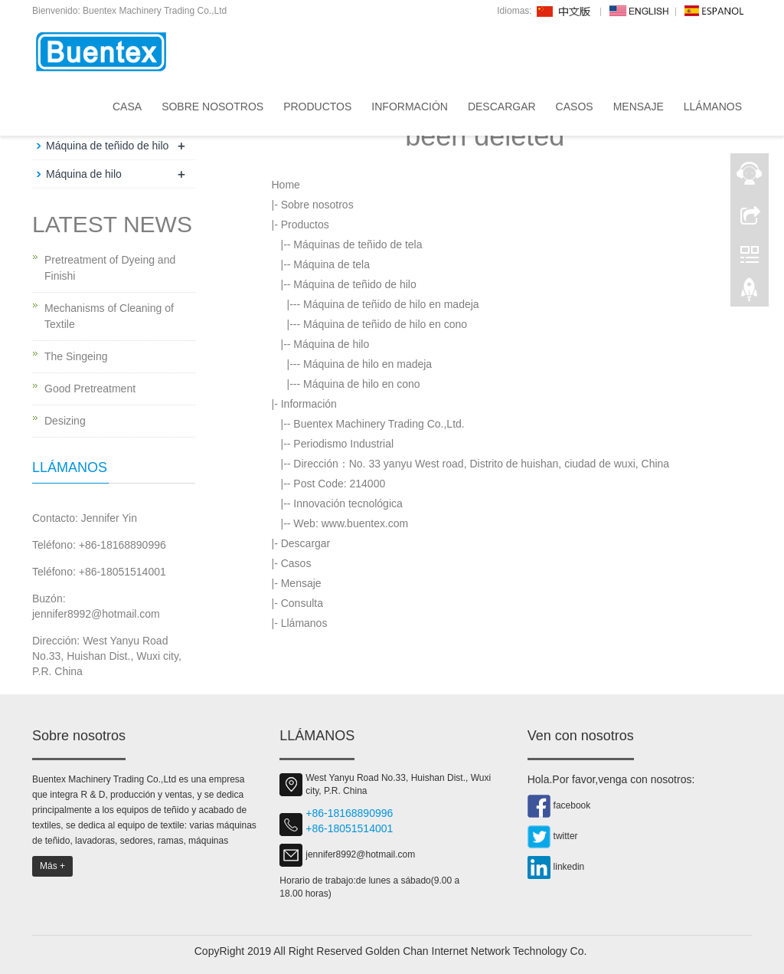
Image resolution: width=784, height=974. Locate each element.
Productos (317, 106)
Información (409, 106)
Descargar (502, 106)
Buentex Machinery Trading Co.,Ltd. (378, 424)
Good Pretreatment (90, 388)
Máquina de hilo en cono (361, 384)
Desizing (65, 421)
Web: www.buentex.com (350, 523)
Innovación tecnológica (347, 503)
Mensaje (638, 106)
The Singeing (76, 356)
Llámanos (713, 106)
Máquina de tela (331, 264)
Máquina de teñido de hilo (354, 284)
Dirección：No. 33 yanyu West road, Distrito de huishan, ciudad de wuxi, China (481, 463)
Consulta (302, 603)
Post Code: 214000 (339, 483)
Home (286, 185)
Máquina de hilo (331, 344)
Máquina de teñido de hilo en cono (385, 324)
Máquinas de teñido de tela (357, 244)
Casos (574, 106)
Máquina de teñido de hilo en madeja (391, 304)
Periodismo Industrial (343, 444)
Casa (127, 106)
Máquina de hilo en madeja (367, 364)
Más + (52, 866)
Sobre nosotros (212, 106)
